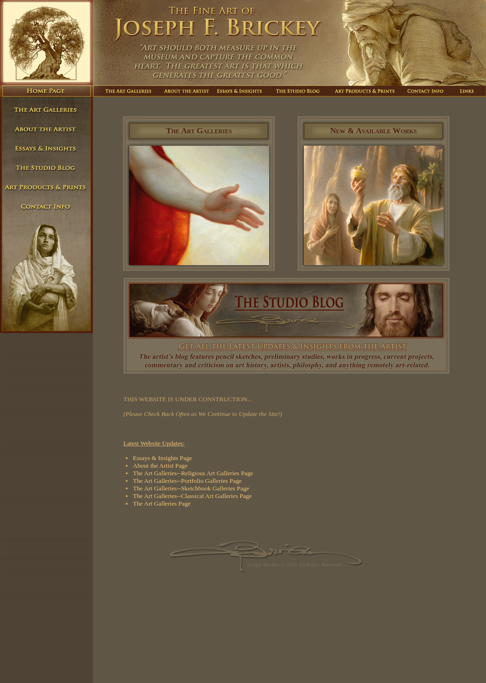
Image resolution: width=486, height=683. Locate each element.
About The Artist (186, 91)
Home (46, 91)
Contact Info (426, 91)
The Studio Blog (298, 91)
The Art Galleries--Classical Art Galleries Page (192, 495)
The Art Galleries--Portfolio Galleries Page (187, 480)
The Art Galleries (126, 91)
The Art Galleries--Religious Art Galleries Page (193, 473)
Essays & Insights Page (162, 457)
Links (467, 91)
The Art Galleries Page (162, 503)
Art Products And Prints (365, 91)
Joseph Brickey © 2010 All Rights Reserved (294, 564)
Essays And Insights (241, 91)
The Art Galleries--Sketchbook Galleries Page (191, 488)
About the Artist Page (160, 465)
